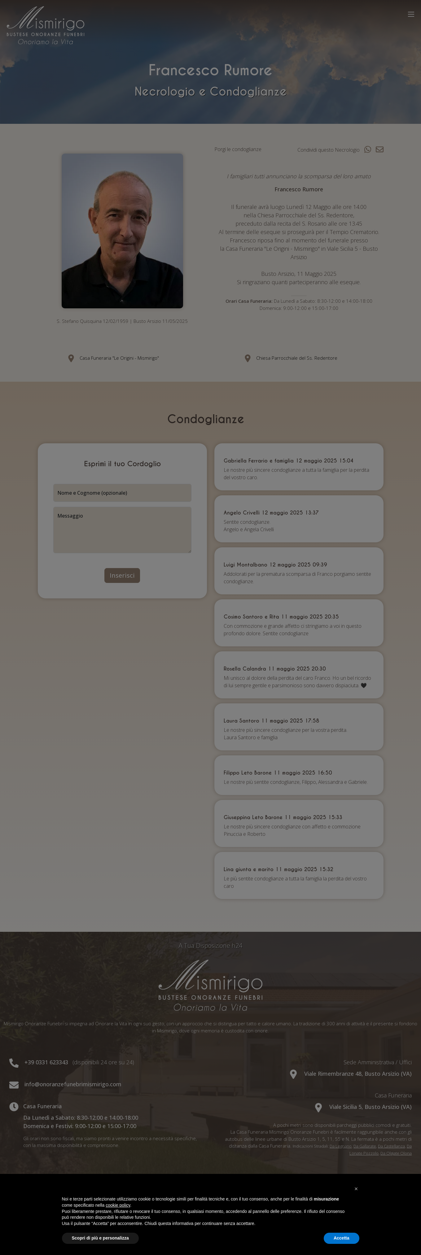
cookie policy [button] (118, 1205)
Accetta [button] (341, 1237)
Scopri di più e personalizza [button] (100, 1237)
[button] (356, 1189)
